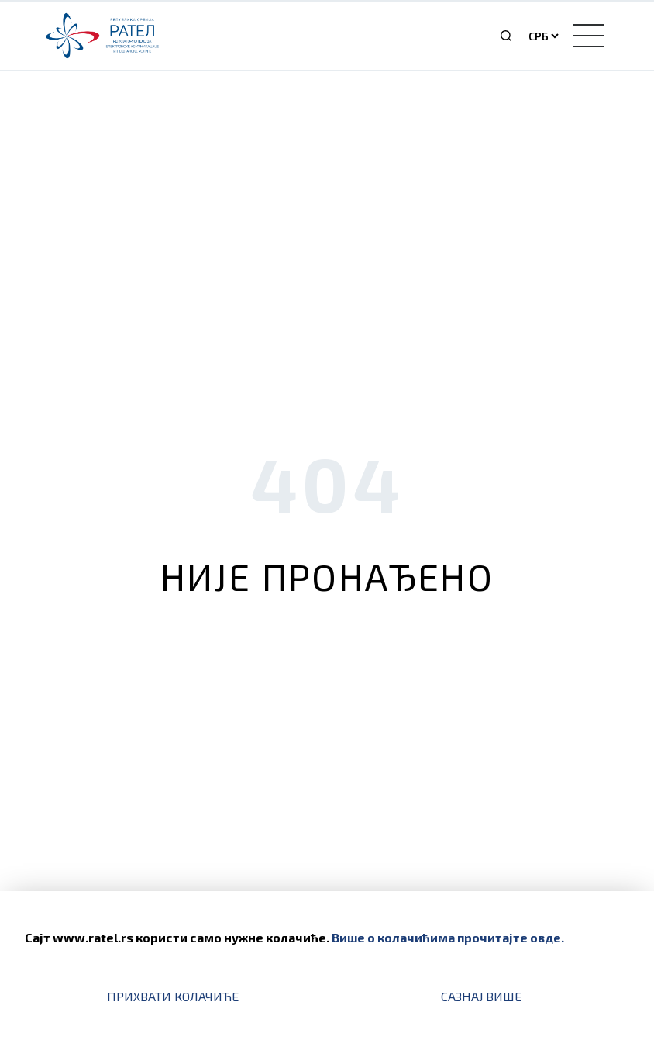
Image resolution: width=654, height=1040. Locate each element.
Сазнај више (481, 996)
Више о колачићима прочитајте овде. (448, 937)
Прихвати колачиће (173, 996)
